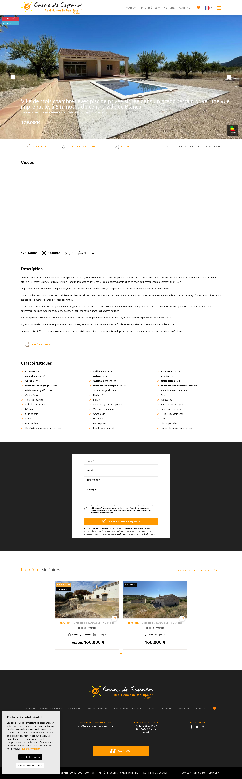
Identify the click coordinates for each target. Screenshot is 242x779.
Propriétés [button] (149, 7)
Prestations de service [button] (129, 709)
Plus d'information (30, 748)
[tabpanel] (87, 615)
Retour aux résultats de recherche (194, 147)
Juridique (76, 773)
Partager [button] (36, 146)
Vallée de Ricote (98, 709)
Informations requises (120, 521)
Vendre (169, 7)
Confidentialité (94, 773)
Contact (185, 7)
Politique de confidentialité (128, 508)
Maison (131, 7)
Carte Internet (130, 773)
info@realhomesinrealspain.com (95, 726)
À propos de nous (51, 709)
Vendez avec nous (160, 709)
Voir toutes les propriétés (197, 570)
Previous (12, 77)
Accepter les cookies (30, 757)
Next (230, 77)
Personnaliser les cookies (30, 765)
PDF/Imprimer (37, 344)
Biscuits (112, 773)
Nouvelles (184, 709)
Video (121, 147)
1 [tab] (121, 653)
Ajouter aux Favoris (79, 146)
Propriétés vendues (155, 773)
